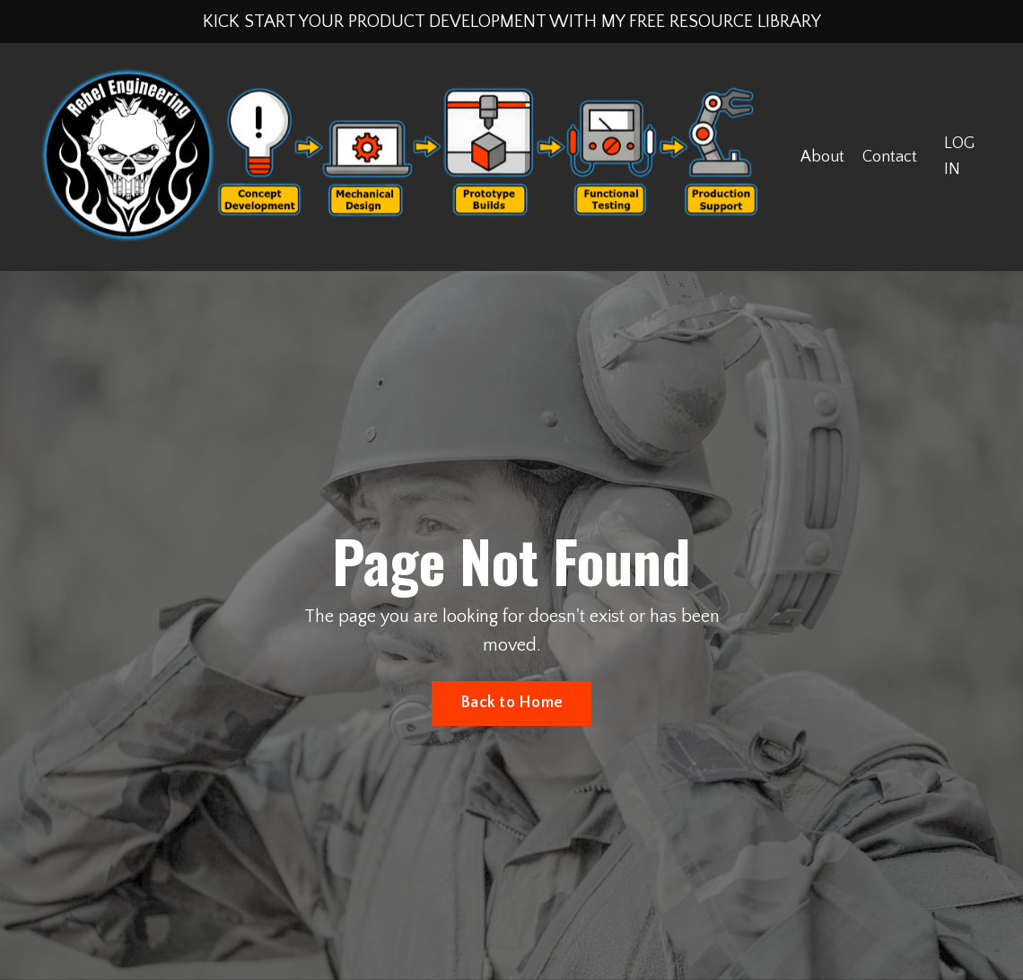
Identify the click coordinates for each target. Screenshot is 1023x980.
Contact (889, 157)
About (822, 157)
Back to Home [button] (511, 703)
